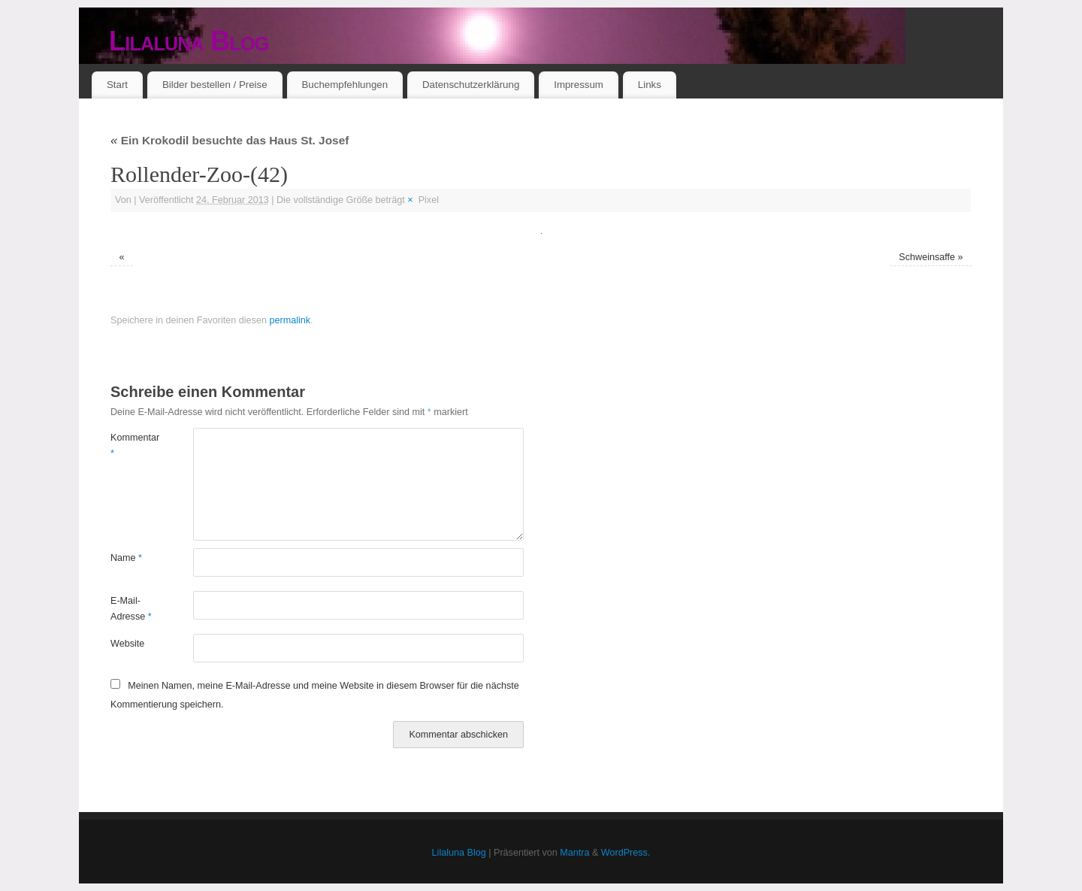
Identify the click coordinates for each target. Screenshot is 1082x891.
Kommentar (131, 445)
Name (126, 558)
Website (127, 643)
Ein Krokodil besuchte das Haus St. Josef (229, 140)
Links (649, 84)
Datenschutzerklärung (470, 84)
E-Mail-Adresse (131, 609)
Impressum (578, 84)
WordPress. (626, 852)
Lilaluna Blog (189, 41)
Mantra (574, 852)
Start (117, 84)
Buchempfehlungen (344, 84)
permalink (289, 320)
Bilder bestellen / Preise (214, 84)
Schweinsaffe (927, 257)
